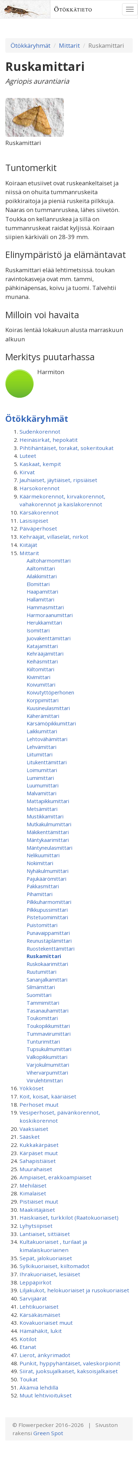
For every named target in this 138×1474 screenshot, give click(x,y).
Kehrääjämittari (45, 653)
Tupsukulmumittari (49, 1049)
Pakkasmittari (43, 886)
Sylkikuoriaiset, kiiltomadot (54, 1265)
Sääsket (30, 1136)
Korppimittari (43, 700)
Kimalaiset (33, 1193)
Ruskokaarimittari (47, 963)
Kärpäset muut (39, 1153)
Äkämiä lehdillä (39, 1387)
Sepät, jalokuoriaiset (46, 1258)
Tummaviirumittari (49, 1033)
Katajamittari (42, 646)
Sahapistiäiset (38, 1160)
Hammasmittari (45, 607)
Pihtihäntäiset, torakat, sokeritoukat (67, 447)
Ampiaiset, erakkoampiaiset (56, 1177)
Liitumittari (40, 754)
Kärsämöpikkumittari (51, 723)
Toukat (29, 1379)
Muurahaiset (36, 1169)
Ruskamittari (44, 956)
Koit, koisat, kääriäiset (48, 1096)
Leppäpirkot (35, 1282)
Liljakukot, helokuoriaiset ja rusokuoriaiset (74, 1290)
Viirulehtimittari (45, 1080)
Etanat (28, 1346)
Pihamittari (40, 894)
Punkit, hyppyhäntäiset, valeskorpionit (70, 1363)
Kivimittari (38, 677)
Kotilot (28, 1339)
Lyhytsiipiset (36, 1225)
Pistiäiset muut (39, 1201)
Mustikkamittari (45, 816)
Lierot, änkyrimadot (45, 1355)
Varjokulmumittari (48, 1064)
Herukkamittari (44, 622)
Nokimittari (40, 863)
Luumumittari (43, 785)
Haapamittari (42, 591)
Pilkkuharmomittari (49, 901)
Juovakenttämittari (49, 638)
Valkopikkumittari (47, 1056)
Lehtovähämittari (47, 739)
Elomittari (38, 584)
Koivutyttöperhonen (50, 692)
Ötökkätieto (73, 9)
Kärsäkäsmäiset (40, 1314)
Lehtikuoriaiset (39, 1306)
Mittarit (69, 45)
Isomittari (38, 630)
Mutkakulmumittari (49, 824)
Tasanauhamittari (47, 1010)
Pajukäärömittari (46, 878)
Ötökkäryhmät (30, 45)
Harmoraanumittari (50, 615)
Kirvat (27, 472)
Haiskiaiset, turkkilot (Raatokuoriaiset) (69, 1217)
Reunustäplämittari (49, 940)
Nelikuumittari (43, 855)
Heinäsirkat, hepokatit (49, 439)
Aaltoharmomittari (49, 560)
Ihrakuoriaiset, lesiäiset (50, 1274)
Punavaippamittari (48, 932)
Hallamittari (40, 599)
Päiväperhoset (38, 528)
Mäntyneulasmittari (49, 847)
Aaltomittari (41, 568)
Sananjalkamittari (47, 979)
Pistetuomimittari (47, 917)
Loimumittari (42, 770)
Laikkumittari (42, 731)
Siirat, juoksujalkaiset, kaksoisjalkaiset (69, 1371)
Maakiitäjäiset (37, 1209)
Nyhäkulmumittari (47, 870)
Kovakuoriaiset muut (46, 1322)
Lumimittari (40, 777)
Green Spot (48, 1433)
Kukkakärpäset (39, 1144)
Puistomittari (42, 925)
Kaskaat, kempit (40, 463)
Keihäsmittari (42, 661)
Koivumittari (41, 684)
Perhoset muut (39, 1104)
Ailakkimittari (42, 576)
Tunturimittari (43, 1041)
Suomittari (39, 994)
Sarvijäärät (33, 1298)
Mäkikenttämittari (48, 832)
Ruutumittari (41, 971)
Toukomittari (42, 1018)
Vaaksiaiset (34, 1128)
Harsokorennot (40, 488)
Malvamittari (41, 793)
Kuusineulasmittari (48, 708)
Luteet (28, 455)
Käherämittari (43, 715)
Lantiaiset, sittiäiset (45, 1233)
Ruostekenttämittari (50, 948)
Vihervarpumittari (47, 1072)
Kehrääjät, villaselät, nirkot (54, 536)
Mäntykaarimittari (48, 839)
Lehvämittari (41, 746)
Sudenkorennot (40, 431)
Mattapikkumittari (48, 801)
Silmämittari (41, 987)
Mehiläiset (33, 1185)
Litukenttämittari (47, 762)
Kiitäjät (28, 544)
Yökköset (32, 1088)
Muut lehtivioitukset (46, 1395)
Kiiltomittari (40, 669)
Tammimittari (43, 1002)
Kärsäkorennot (39, 512)
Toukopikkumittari (48, 1025)
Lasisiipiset (34, 520)
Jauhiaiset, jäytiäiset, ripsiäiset (58, 479)
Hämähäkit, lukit (41, 1330)
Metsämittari (42, 808)
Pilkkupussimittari (47, 909)
